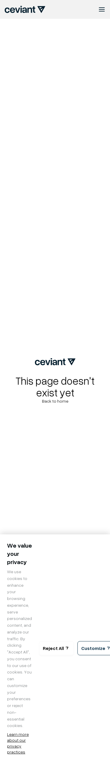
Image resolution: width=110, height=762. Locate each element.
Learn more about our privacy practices (18, 743)
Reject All (56, 648)
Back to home (55, 401)
